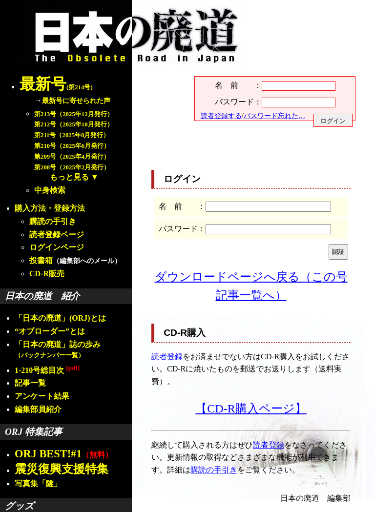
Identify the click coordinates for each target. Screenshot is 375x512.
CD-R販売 (46, 273)
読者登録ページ (56, 234)
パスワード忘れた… (274, 116)
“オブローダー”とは (50, 331)
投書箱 (41, 260)
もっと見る (69, 177)
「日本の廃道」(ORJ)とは (60, 318)
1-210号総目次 (47, 370)
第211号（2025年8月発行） (71, 135)
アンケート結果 (42, 396)
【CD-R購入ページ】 (250, 408)
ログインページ (56, 247)
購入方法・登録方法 (50, 208)
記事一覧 (30, 383)
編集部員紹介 (38, 409)
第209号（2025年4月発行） (72, 156)
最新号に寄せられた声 (76, 100)
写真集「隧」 (38, 483)
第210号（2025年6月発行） (72, 146)
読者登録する (221, 116)
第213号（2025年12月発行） (73, 114)
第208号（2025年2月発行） (72, 167)
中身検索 (49, 190)
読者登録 (167, 356)
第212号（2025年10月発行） (73, 124)
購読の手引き (52, 221)
